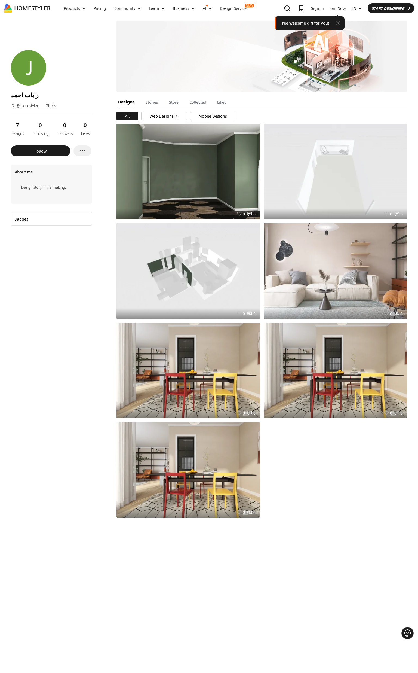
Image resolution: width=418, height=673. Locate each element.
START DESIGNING (390, 8)
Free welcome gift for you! (304, 23)
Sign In (317, 8)
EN (356, 8)
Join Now (337, 8)
